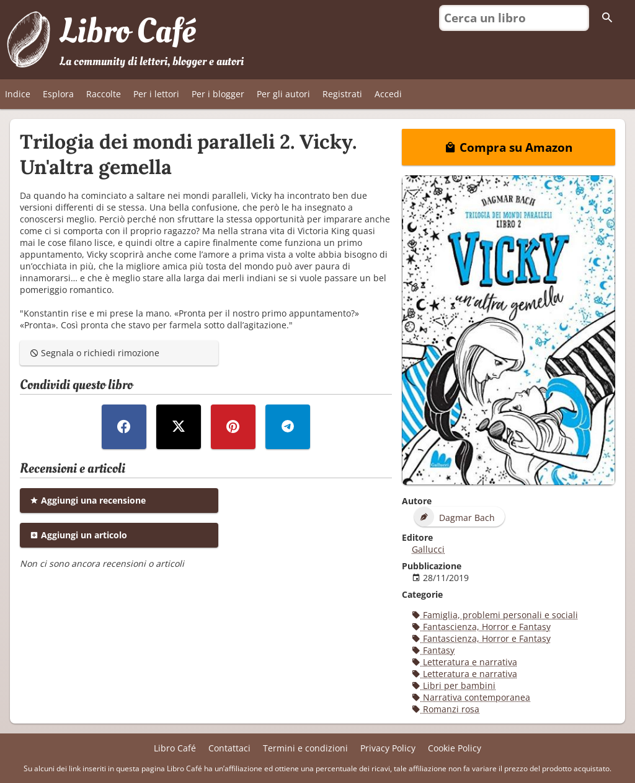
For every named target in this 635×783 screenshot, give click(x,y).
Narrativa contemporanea (471, 697)
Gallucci (428, 549)
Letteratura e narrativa (464, 662)
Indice (17, 94)
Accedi (388, 94)
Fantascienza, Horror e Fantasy (481, 626)
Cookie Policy (454, 748)
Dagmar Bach (454, 517)
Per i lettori (156, 94)
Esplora (58, 94)
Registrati (342, 94)
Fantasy (433, 650)
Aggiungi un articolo (78, 535)
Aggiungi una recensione (88, 500)
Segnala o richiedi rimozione (94, 353)
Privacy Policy (387, 748)
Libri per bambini (453, 685)
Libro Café (127, 31)
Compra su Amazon (508, 147)
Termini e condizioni (305, 748)
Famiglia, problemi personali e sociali (495, 615)
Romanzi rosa (445, 709)
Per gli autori (283, 94)
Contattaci (229, 748)
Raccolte (103, 94)
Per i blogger (218, 94)
